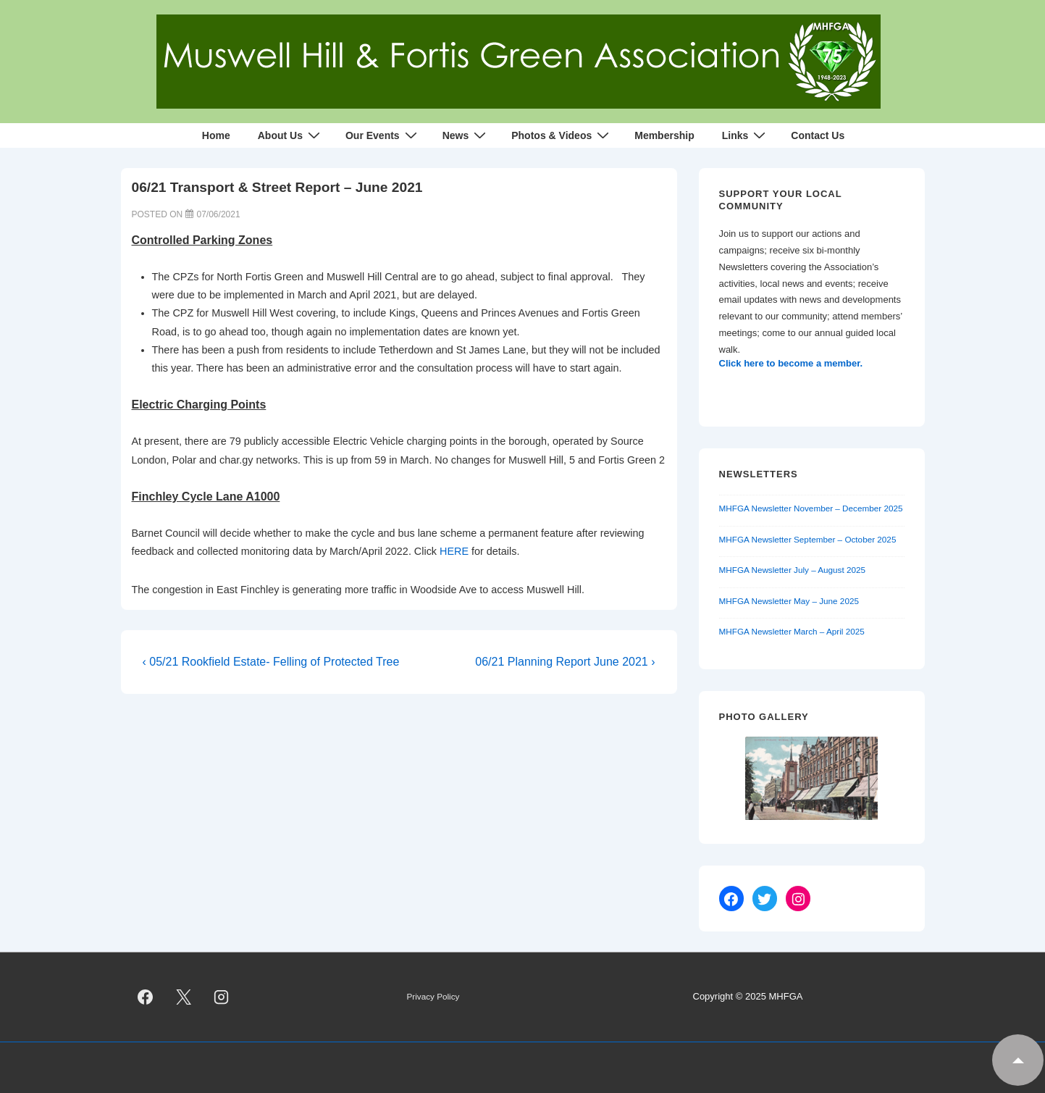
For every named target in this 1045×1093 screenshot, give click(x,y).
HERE (454, 551)
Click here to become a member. (791, 363)
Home (216, 135)
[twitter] (183, 997)
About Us (291, 135)
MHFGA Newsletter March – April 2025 (792, 631)
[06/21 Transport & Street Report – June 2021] (218, 214)
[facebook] (145, 997)
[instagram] (221, 997)
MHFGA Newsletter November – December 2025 (811, 508)
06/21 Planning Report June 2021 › (565, 662)
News (466, 135)
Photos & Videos (562, 135)
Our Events (383, 135)
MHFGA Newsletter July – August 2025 (792, 569)
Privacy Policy (433, 996)
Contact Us (817, 135)
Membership (664, 135)
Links (746, 135)
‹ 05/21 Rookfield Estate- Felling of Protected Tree (271, 662)
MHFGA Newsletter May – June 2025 (789, 601)
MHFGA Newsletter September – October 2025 (808, 539)
